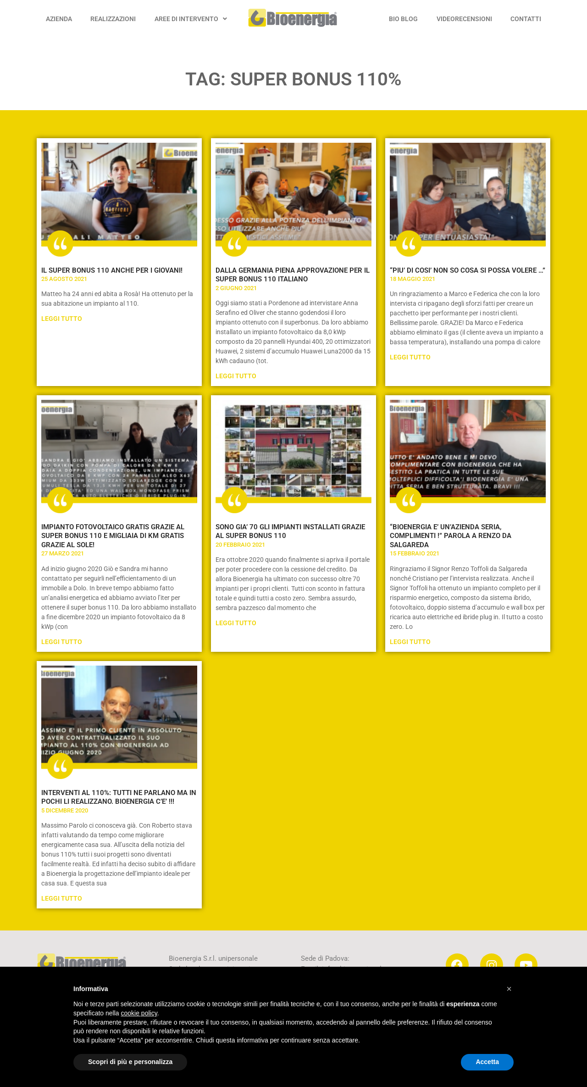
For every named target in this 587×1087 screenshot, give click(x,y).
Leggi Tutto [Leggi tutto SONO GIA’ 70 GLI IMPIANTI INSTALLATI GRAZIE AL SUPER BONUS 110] (236, 623)
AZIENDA (59, 18)
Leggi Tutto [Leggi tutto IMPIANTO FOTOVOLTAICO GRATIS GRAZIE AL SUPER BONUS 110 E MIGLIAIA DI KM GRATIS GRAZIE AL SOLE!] (61, 641)
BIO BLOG (403, 18)
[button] (509, 988)
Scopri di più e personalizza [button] (130, 1061)
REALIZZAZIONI (113, 18)
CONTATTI (525, 18)
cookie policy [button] (139, 1013)
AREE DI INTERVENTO (191, 19)
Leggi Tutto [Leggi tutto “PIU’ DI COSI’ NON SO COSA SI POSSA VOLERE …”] (410, 357)
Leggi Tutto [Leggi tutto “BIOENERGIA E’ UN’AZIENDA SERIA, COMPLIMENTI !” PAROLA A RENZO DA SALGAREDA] (410, 641)
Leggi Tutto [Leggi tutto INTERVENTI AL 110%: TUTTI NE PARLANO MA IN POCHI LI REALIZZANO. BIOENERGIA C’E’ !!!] (61, 898)
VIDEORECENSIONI (464, 18)
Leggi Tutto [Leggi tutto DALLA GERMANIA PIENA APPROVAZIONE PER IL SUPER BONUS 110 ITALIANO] (236, 376)
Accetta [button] (487, 1061)
